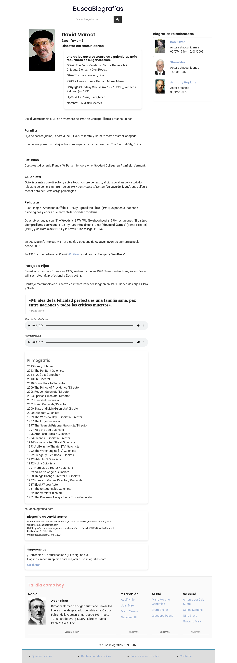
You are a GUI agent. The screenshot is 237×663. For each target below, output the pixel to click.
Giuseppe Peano (162, 615)
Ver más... (134, 632)
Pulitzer (74, 254)
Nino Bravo (190, 615)
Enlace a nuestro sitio (144, 656)
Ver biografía (72, 632)
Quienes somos (42, 656)
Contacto (186, 656)
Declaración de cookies (96, 656)
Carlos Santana (193, 609)
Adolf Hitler (128, 599)
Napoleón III (129, 617)
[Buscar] (117, 19)
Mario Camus (129, 611)
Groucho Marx (192, 621)
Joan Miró (127, 605)
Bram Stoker (160, 609)
